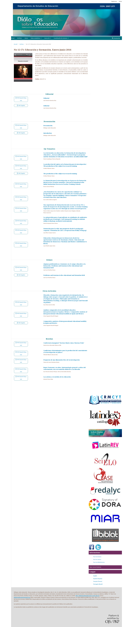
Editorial (46, 98)
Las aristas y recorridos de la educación (57, 377)
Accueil (15, 44)
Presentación (47, 125)
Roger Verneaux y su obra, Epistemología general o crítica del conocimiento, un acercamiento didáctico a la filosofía (64, 368)
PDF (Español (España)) (21, 99)
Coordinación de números (61, 38)
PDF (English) (21, 105)
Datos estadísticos (36, 38)
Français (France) (97, 581)
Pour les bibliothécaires (99, 562)
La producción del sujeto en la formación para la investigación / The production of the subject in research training (65, 165)
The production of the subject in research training (60, 173)
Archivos (19, 38)
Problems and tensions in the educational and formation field (64, 275)
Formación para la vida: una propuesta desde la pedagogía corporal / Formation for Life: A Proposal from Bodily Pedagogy (65, 229)
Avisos (26, 38)
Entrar (120, 1)
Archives (22, 44)
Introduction (47, 133)
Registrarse (114, 1)
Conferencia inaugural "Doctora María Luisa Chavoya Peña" (63, 343)
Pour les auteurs (97, 559)
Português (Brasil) (98, 584)
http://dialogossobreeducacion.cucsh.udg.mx (87, 595)
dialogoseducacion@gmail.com (22, 597)
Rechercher (117, 38)
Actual (12, 38)
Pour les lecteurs (97, 556)
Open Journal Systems (95, 567)
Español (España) (97, 578)
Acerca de (47, 38)
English (95, 576)
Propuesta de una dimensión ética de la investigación (61, 360)
